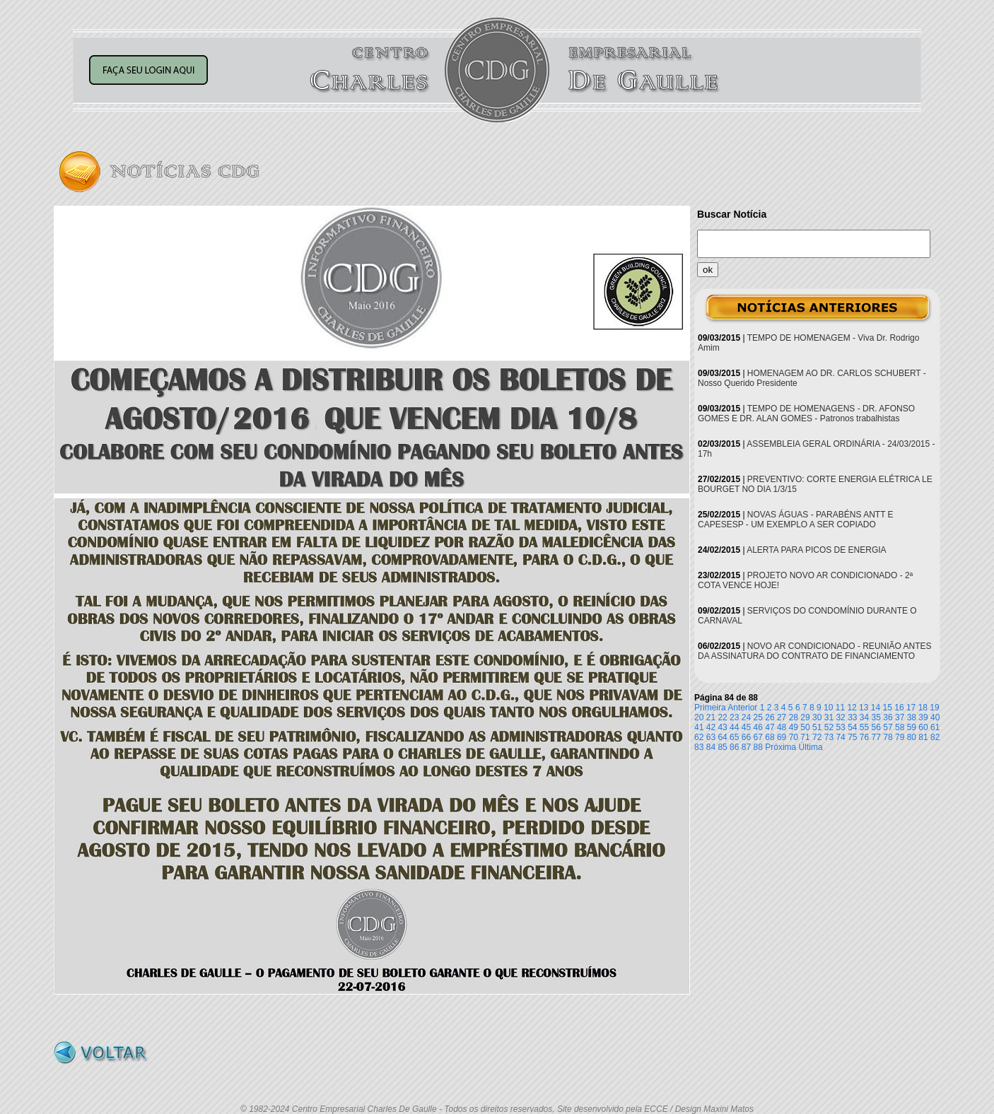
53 (840, 727)
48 (781, 727)
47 (769, 727)
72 (816, 737)
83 (698, 747)
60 (923, 727)
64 (722, 737)
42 (710, 727)
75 (852, 737)
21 (710, 717)
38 (911, 717)
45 (746, 727)
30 (816, 717)
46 (758, 727)
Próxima (780, 747)
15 (887, 708)
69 (781, 737)
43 (722, 727)
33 (852, 717)
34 (864, 717)
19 (934, 708)
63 (710, 737)
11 (840, 708)
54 (852, 727)
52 (829, 727)
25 (758, 717)
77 (876, 737)
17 (911, 708)
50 (804, 727)
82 (935, 737)
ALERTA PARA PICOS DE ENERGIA (816, 550)
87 (746, 747)
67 (758, 737)
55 (864, 727)
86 (734, 747)
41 (698, 727)
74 (840, 737)
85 (722, 747)
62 (698, 737)
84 (710, 747)
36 (887, 717)
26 (769, 717)
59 (911, 727)
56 (876, 727)
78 (887, 737)
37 (899, 717)
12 (851, 708)
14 (875, 708)
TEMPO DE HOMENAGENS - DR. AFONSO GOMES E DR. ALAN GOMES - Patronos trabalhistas (806, 413)
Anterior (742, 708)
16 (899, 708)
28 (793, 717)
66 (746, 737)
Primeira (710, 708)
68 (769, 737)
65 (734, 737)
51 (816, 727)
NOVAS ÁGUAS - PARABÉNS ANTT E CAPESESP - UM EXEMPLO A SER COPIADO (796, 519)
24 (746, 717)
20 (698, 717)
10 (828, 708)
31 (829, 717)
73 (829, 737)
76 (864, 737)
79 (899, 737)
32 (840, 717)
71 (804, 737)
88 (758, 747)
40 (935, 717)
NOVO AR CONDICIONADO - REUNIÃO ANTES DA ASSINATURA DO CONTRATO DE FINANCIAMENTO (815, 651)
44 (734, 727)
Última (811, 747)
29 (804, 717)
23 (734, 717)
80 (911, 737)
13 (863, 708)
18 (923, 708)
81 (923, 737)
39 (923, 717)
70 (793, 737)
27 (781, 717)
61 (935, 727)
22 (722, 717)
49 (793, 727)
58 (899, 727)
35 (876, 717)
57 (887, 727)
